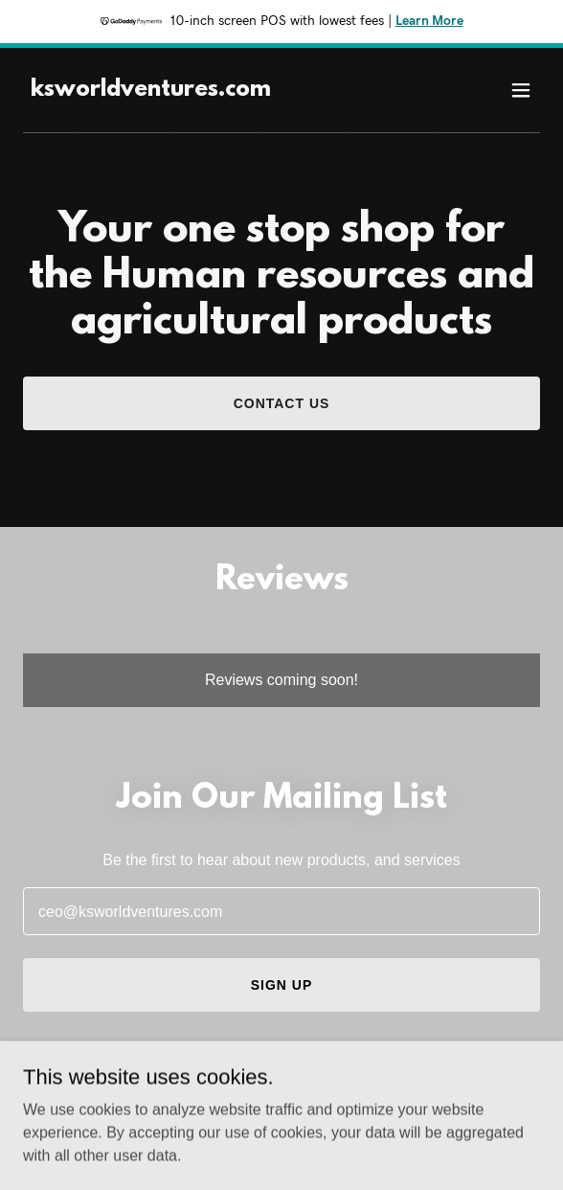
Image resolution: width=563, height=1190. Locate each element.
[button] (521, 90)
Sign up (282, 985)
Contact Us (282, 403)
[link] (151, 90)
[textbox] (281, 911)
